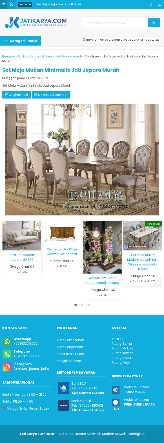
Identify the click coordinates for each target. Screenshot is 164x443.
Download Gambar (51, 94)
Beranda (8, 56)
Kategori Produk (20, 41)
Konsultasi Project (70, 354)
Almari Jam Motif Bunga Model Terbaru (102, 280)
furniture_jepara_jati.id (31, 368)
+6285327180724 (26, 343)
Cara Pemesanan (70, 340)
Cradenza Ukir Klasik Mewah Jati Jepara (62, 251)
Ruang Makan (122, 348)
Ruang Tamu (122, 343)
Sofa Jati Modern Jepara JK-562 (22, 257)
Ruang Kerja (121, 362)
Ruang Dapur (122, 357)
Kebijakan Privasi (69, 361)
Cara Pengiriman (70, 347)
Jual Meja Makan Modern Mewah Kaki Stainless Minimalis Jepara (142, 262)
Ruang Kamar (122, 353)
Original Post (16, 94)
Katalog (118, 339)
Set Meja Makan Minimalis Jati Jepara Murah (50, 56)
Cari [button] (154, 24)
